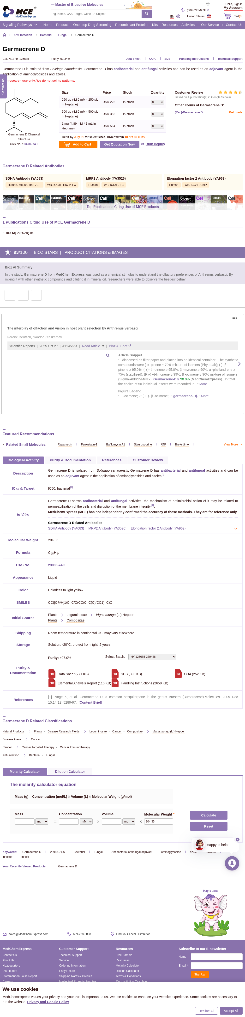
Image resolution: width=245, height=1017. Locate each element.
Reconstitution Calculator (132, 981)
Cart (237, 16)
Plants (53, 615)
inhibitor (8, 857)
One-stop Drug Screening (92, 25)
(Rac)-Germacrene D (189, 112)
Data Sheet (132, 59)
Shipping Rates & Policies (75, 976)
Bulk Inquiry (155, 144)
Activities (188, 25)
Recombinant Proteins (131, 25)
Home (47, 25)
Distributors (10, 971)
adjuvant (216, 69)
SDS (167, 59)
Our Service (210, 25)
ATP (163, 444)
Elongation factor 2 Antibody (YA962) (158, 528)
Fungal (98, 852)
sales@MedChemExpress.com (28, 934)
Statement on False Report (20, 976)
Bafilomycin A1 (115, 444)
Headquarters (11, 965)
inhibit (25, 857)
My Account (233, 8)
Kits (155, 25)
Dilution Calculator (127, 971)
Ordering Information (72, 965)
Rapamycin (65, 444)
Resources (169, 25)
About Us (8, 960)
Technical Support (230, 59)
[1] (163, 475)
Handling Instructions (194, 59)
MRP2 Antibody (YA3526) (107, 528)
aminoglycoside (171, 852)
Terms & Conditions (128, 976)
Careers (8, 981)
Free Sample (124, 955)
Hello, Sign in (234, 4)
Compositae (75, 620)
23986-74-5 (31, 144)
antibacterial (123, 69)
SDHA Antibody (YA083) (66, 528)
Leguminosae (76, 615)
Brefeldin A (182, 444)
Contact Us (234, 25)
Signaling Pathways (20, 24)
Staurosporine (143, 444)
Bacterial (79, 852)
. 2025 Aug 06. (18, 233)
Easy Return (67, 971)
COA (152, 59)
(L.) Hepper (114, 615)
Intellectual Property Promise (77, 981)
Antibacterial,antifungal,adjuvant (132, 852)
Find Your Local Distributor (133, 934)
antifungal (150, 69)
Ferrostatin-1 (89, 444)
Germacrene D (31, 852)
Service (64, 960)
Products (62, 25)
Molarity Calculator (128, 965)
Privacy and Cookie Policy (48, 1002)
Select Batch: (140, 657)
